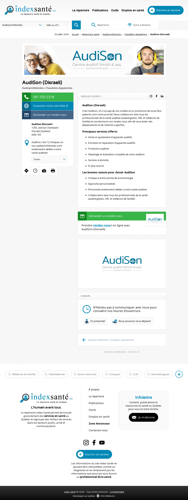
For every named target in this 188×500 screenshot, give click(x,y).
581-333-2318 (43, 97)
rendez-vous (101, 225)
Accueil (57, 34)
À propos (94, 389)
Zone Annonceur (99, 421)
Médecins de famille (24, 374)
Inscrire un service (168, 10)
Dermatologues (160, 374)
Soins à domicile (87, 374)
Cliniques (114, 374)
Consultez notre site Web (50, 106)
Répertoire (98, 25)
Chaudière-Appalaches (117, 34)
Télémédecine (56, 374)
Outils (115, 10)
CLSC (136, 374)
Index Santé (70, 488)
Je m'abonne (146, 416)
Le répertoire (80, 10)
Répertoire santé (72, 34)
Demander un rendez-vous (49, 114)
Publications (100, 10)
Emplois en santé (132, 10)
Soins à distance (134, 25)
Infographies (170, 25)
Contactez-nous (98, 427)
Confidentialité (117, 488)
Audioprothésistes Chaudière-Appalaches (111, 340)
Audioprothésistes (94, 34)
